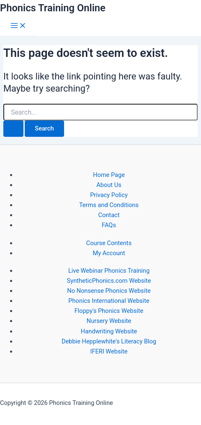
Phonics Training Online (53, 8)
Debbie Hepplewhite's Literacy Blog (109, 341)
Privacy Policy (109, 195)
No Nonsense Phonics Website (108, 290)
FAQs (109, 225)
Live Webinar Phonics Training (108, 270)
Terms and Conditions (109, 205)
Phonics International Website (108, 301)
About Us (108, 185)
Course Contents (108, 243)
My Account (109, 253)
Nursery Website (109, 321)
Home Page (109, 175)
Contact (109, 215)
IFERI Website (108, 351)
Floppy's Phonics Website (109, 311)
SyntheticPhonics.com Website (109, 280)
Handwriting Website (109, 331)
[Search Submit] (13, 128)
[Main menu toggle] (18, 26)
